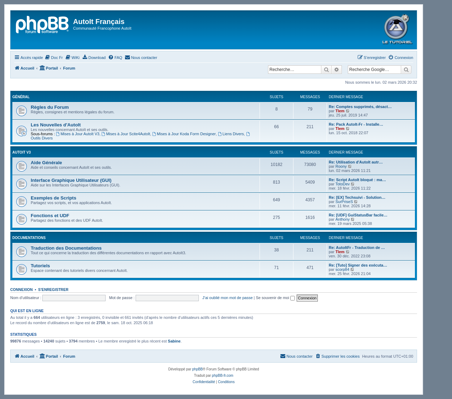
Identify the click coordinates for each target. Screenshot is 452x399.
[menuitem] (54, 57)
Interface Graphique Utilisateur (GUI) (71, 180)
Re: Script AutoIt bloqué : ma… (357, 180)
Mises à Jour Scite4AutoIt (126, 134)
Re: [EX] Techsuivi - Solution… (357, 197)
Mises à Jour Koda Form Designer (184, 134)
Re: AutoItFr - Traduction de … (357, 247)
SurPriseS (344, 202)
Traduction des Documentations (66, 248)
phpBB (197, 369)
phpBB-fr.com (222, 375)
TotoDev (342, 184)
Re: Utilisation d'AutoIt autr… (356, 162)
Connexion (21, 289)
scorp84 (342, 269)
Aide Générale (46, 162)
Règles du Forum (50, 107)
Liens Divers (231, 134)
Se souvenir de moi (275, 298)
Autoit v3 (21, 152)
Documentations (29, 238)
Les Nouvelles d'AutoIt (56, 124)
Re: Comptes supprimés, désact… (360, 107)
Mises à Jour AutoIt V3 (78, 134)
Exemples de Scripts (53, 198)
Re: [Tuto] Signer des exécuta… (358, 265)
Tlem (340, 111)
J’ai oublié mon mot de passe (227, 298)
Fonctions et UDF (50, 215)
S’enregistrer (53, 289)
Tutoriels (40, 265)
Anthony (342, 219)
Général (21, 97)
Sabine (174, 341)
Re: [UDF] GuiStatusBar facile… (358, 215)
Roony (341, 166)
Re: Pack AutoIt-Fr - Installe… (356, 124)
